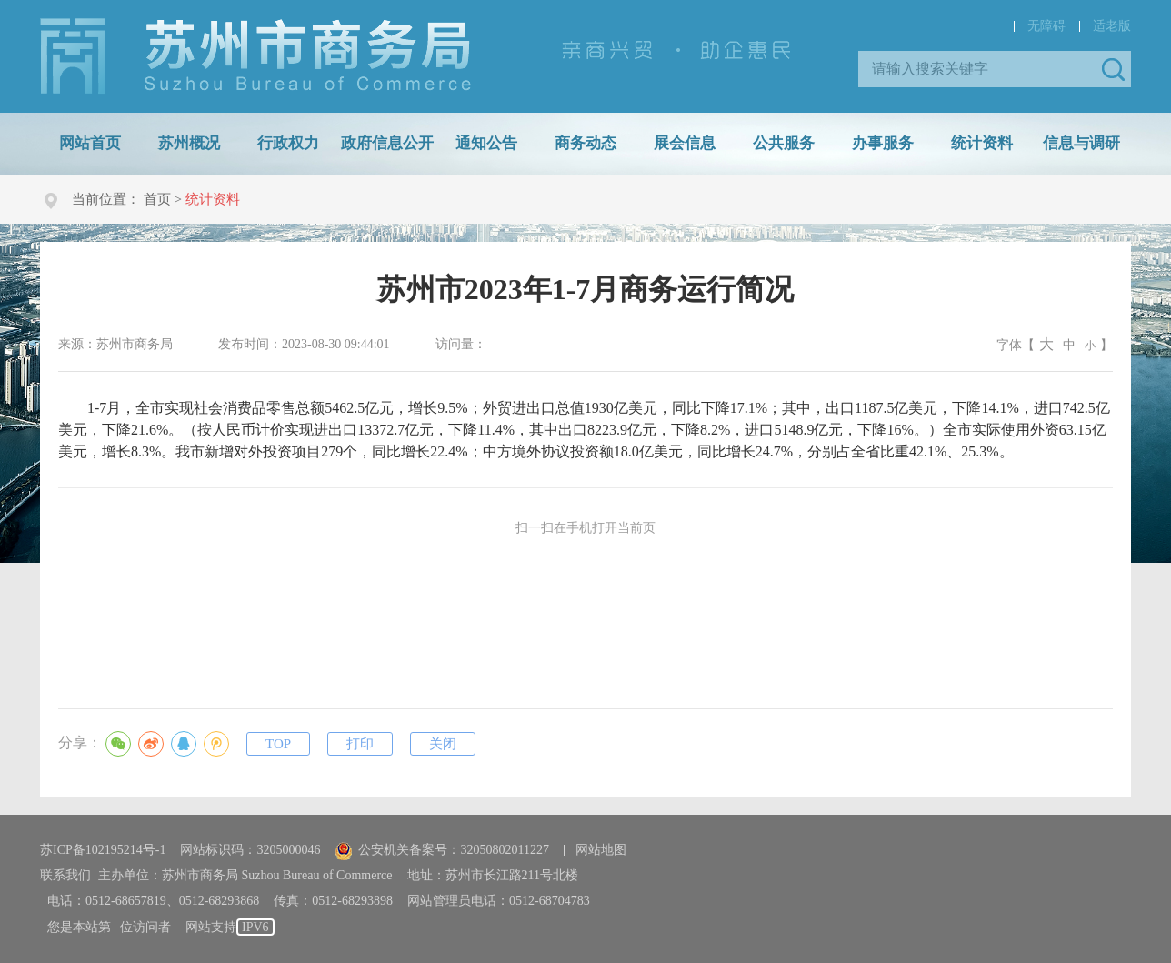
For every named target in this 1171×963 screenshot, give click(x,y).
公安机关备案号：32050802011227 (441, 850)
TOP (278, 744)
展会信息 (685, 143)
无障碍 (1046, 26)
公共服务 (784, 143)
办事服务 (883, 143)
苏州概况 (189, 143)
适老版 (1112, 26)
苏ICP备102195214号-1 (102, 850)
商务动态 (585, 143)
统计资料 (982, 143)
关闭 (442, 744)
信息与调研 (1081, 143)
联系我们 (65, 875)
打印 (360, 744)
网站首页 (90, 143)
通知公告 (486, 143)
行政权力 (288, 143)
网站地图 (600, 850)
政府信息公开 (387, 143)
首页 (157, 199)
